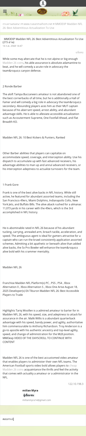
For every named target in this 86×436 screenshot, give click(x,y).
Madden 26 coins (13, 63)
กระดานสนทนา (12, 24)
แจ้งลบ (79, 52)
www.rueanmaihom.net (37, 24)
